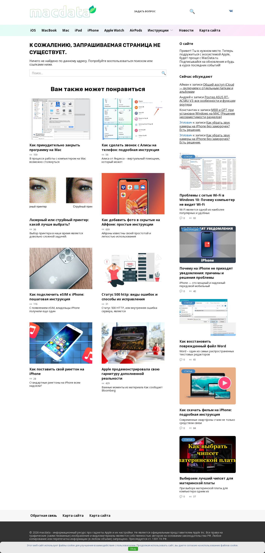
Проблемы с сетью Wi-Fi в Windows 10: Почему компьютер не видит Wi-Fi (207, 200)
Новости (186, 30)
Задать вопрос (144, 11)
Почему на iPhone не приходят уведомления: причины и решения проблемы (206, 273)
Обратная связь (43, 515)
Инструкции (158, 30)
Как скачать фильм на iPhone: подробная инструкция (205, 412)
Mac (65, 30)
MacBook (49, 30)
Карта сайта (209, 30)
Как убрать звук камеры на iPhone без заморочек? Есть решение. (204, 126)
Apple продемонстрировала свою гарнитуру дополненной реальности (131, 373)
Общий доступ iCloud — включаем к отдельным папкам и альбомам (206, 88)
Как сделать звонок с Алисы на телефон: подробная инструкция (130, 147)
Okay (133, 548)
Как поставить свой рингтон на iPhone (56, 371)
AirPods (136, 30)
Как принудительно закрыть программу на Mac (54, 147)
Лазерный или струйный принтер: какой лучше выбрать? (59, 222)
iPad (78, 30)
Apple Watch (114, 30)
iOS (33, 30)
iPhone (93, 30)
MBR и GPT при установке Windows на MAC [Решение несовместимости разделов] (207, 113)
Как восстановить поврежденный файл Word (202, 343)
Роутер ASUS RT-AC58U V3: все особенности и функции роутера (207, 100)
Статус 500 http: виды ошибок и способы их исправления (130, 296)
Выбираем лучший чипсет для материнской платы (206, 480)
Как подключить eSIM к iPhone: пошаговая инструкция (56, 296)
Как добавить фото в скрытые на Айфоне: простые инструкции (131, 222)
